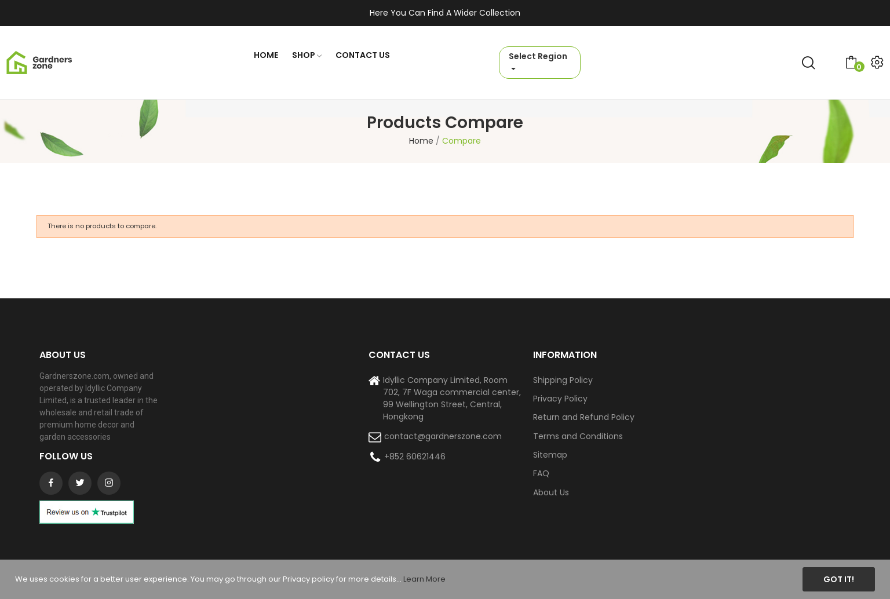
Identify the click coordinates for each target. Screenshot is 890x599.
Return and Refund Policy (583, 417)
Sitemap (550, 455)
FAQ (541, 473)
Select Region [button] (538, 56)
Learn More (424, 579)
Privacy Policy (560, 398)
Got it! (838, 579)
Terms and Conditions (578, 436)
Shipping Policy (563, 380)
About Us (551, 492)
